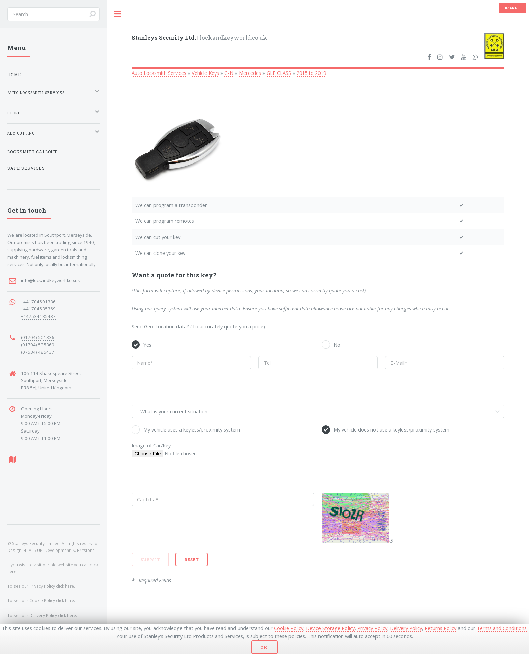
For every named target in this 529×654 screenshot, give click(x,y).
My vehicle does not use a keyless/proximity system (391, 429)
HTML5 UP (33, 550)
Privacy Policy (372, 628)
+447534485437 (38, 316)
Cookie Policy (288, 628)
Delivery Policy (406, 628)
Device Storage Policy (330, 628)
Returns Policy (440, 628)
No (337, 344)
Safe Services (26, 168)
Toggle (118, 14)
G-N (228, 72)
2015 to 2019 (311, 72)
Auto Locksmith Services (159, 72)
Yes (147, 344)
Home (14, 74)
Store (14, 113)
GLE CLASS (279, 72)
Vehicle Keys (205, 72)
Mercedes (250, 72)
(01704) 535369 (37, 344)
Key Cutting (21, 133)
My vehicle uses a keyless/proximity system (191, 429)
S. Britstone (84, 550)
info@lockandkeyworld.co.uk (50, 280)
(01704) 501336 (37, 337)
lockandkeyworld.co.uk (199, 37)
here (11, 571)
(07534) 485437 (37, 352)
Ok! (264, 647)
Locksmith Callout (32, 151)
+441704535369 (38, 309)
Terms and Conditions (502, 628)
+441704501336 (38, 302)
